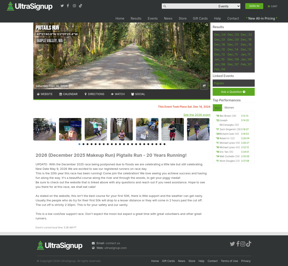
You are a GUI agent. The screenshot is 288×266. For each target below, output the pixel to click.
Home (119, 18)
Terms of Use (229, 261)
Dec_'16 (246, 44)
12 (124, 144)
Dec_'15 (219, 49)
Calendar (68, 94)
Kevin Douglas (227, 160)
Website (44, 94)
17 (144, 144)
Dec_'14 (232, 49)
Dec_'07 (233, 64)
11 (120, 144)
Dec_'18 (219, 44)
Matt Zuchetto (227, 156)
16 (140, 144)
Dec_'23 (233, 34)
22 (164, 144)
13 (128, 144)
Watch (118, 94)
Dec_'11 (232, 54)
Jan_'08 (219, 64)
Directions (94, 94)
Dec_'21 (219, 39)
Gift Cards (200, 18)
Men (217, 108)
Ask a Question (233, 92)
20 (156, 144)
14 (132, 144)
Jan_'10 (219, 59)
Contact (233, 18)
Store (183, 18)
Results (136, 18)
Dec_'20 (233, 39)
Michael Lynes (227, 142)
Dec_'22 (246, 34)
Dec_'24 (219, 34)
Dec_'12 (219, 54)
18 (148, 144)
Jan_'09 (246, 59)
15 (136, 144)
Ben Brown (225, 115)
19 (152, 144)
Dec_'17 (232, 44)
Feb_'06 (219, 69)
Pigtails (219, 83)
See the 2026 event (196, 114)
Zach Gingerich (228, 129)
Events (153, 18)
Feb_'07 (246, 64)
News (168, 18)
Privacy (246, 261)
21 (160, 144)
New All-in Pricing (261, 18)
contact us (113, 243)
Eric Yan (224, 151)
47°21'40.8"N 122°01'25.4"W (57, 34)
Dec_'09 (233, 59)
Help (217, 18)
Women (229, 107)
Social (138, 94)
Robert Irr (225, 138)
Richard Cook (227, 133)
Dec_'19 (246, 39)
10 (116, 144)
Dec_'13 (246, 49)
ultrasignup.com (115, 248)
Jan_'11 (245, 54)
